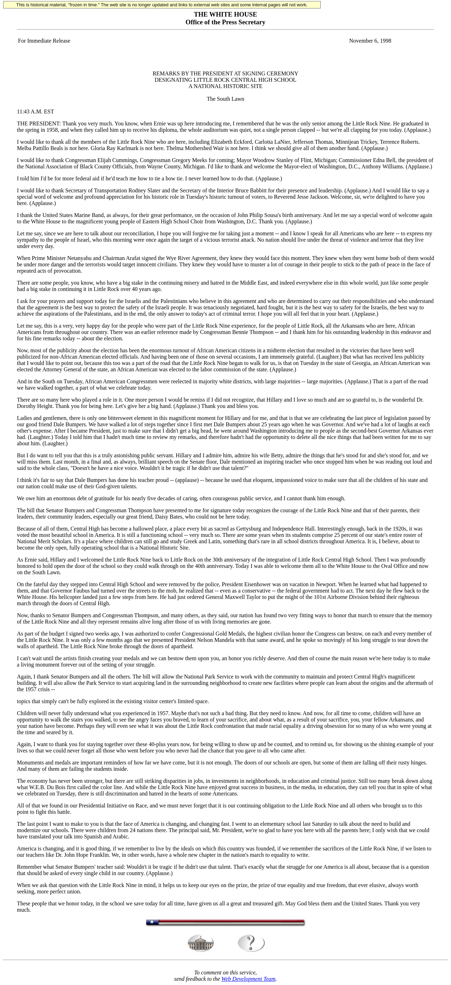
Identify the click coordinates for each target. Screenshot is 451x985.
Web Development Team (248, 979)
